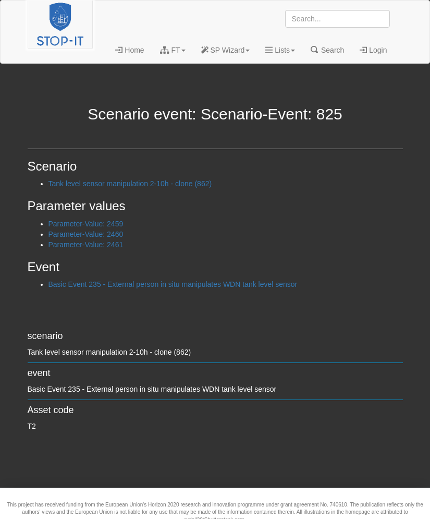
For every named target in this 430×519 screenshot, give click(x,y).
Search (327, 50)
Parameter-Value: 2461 (86, 244)
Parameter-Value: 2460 (86, 234)
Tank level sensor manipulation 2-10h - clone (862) (130, 183)
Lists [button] (280, 50)
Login (373, 50)
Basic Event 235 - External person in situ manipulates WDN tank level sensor (173, 284)
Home (129, 50)
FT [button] (173, 50)
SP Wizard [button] (225, 50)
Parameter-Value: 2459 (86, 224)
